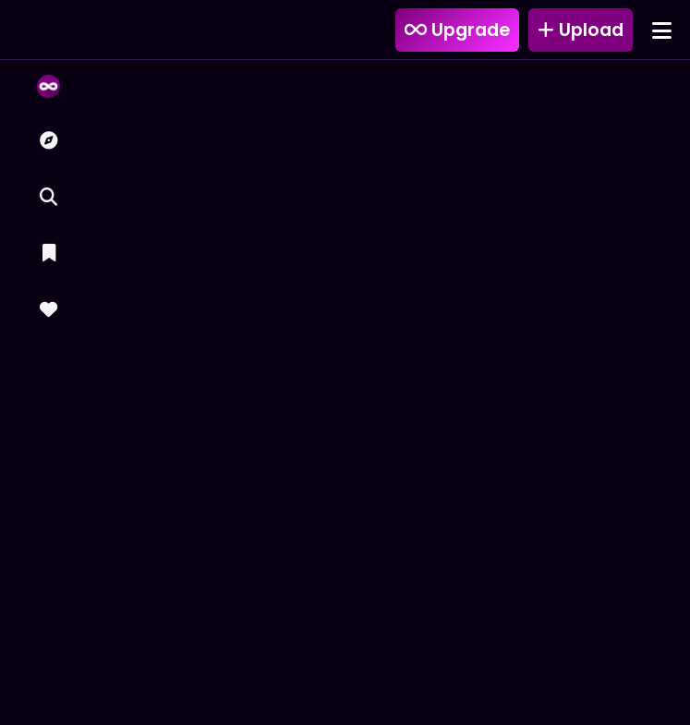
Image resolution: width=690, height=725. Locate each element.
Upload (580, 30)
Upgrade (457, 30)
